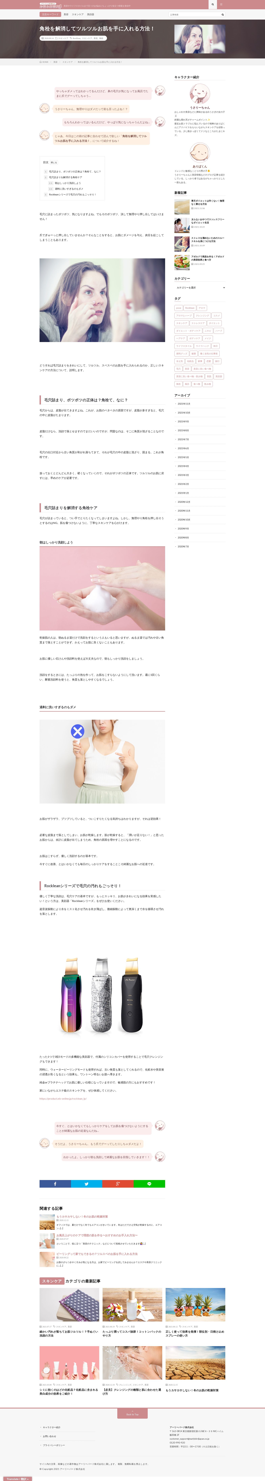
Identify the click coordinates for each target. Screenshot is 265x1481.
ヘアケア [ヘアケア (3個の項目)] (180, 340)
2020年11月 (184, 511)
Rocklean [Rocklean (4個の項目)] (189, 310)
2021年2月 (183, 485)
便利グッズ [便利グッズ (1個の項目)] (181, 356)
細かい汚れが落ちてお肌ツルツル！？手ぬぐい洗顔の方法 (69, 1337)
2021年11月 (184, 406)
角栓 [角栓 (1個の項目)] (178, 386)
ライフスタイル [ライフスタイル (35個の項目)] (184, 348)
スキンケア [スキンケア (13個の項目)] (181, 325)
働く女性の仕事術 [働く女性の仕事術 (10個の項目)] (209, 356)
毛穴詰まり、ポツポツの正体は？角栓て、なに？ (72, 174)
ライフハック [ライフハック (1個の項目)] (202, 348)
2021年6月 (183, 450)
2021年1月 (183, 494)
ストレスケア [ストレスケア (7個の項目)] (198, 325)
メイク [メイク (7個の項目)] (207, 340)
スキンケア (78, 16)
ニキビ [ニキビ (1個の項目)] (208, 333)
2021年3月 (183, 476)
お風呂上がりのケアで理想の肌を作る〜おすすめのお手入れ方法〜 (97, 1237)
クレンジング (125, 1388)
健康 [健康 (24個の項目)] (193, 356)
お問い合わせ (50, 1440)
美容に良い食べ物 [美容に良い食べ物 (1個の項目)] (202, 371)
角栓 (101, 41)
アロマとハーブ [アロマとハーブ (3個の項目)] (184, 318)
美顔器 (90, 16)
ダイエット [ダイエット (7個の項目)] (214, 325)
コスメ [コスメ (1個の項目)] (216, 318)
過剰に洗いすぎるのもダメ (65, 191)
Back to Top (132, 1419)
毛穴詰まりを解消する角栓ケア (63, 180)
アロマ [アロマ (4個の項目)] (202, 310)
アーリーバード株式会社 (72, 1473)
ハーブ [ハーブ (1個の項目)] (218, 333)
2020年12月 (184, 502)
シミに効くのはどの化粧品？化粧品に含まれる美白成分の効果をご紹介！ (69, 1396)
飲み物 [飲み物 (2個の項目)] (207, 386)
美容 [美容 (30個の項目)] (187, 371)
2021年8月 (183, 432)
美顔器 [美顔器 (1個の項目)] (218, 379)
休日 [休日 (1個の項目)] (215, 348)
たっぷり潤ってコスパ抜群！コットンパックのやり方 (132, 1337)
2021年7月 (183, 441)
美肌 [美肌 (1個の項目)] (209, 379)
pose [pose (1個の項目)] (178, 310)
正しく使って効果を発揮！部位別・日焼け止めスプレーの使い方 (195, 1337)
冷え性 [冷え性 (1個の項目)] (179, 363)
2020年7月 (183, 546)
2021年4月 (183, 467)
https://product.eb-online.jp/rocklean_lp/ (63, 1101)
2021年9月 (183, 423)
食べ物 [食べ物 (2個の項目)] (197, 386)
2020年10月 (184, 520)
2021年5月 (183, 458)
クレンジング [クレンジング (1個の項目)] (202, 318)
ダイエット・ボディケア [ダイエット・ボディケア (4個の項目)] (188, 333)
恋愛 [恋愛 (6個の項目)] (209, 363)
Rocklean (76, 41)
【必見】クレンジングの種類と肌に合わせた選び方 (132, 1396)
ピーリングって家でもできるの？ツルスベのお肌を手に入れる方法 (97, 1256)
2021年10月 (184, 415)
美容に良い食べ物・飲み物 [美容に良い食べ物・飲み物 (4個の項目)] (189, 379)
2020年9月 (183, 529)
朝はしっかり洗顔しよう (64, 186)
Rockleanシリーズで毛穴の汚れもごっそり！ (70, 197)
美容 (66, 16)
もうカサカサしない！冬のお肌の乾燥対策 (82, 1219)
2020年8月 (183, 538)
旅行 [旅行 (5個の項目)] (217, 363)
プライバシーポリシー (55, 1449)
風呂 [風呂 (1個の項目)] (187, 386)
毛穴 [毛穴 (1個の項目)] (178, 371)
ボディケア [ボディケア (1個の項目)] (194, 340)
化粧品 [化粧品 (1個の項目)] (190, 363)
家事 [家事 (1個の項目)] (200, 363)
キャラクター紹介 (52, 1431)
